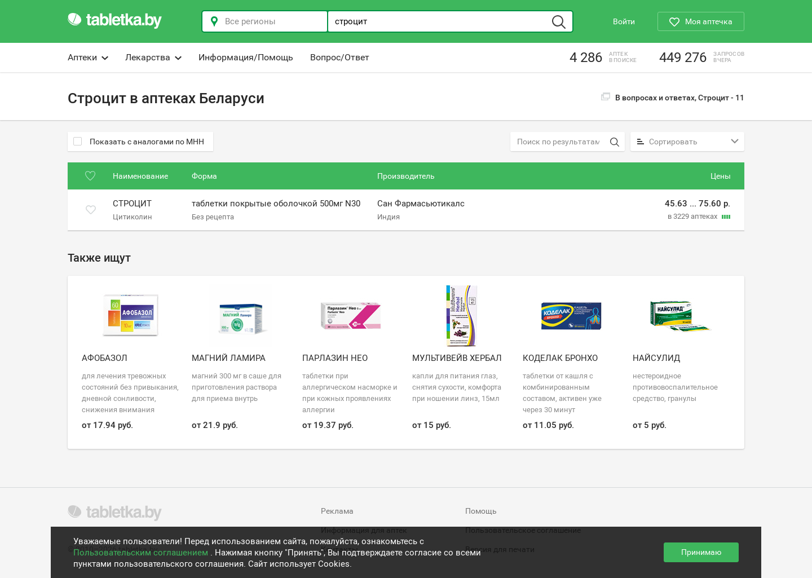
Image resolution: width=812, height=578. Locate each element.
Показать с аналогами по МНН (138, 141)
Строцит (132, 204)
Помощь (481, 510)
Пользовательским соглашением (141, 553)
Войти (624, 21)
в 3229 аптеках (693, 216)
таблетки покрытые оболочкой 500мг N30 (276, 204)
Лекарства (153, 57)
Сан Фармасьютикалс (421, 204)
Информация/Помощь (245, 57)
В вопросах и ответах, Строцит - (672, 97)
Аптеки (88, 57)
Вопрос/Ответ (339, 57)
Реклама (337, 510)
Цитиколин (132, 216)
